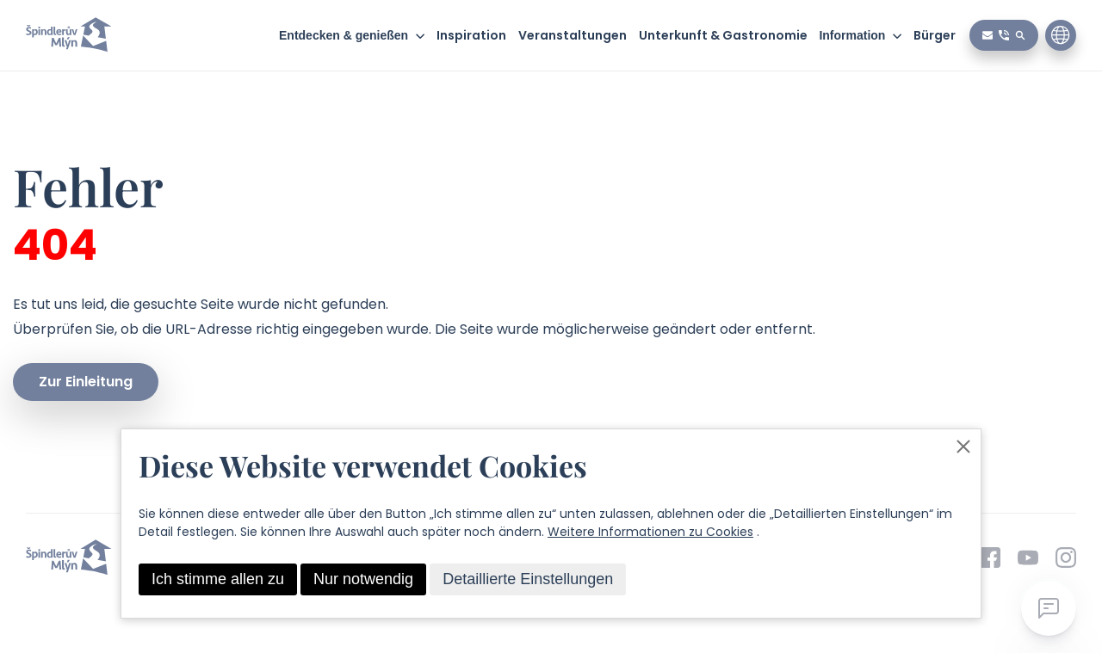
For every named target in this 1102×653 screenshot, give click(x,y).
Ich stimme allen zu (218, 579)
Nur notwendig (363, 579)
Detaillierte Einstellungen (528, 579)
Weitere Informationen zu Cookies (650, 531)
